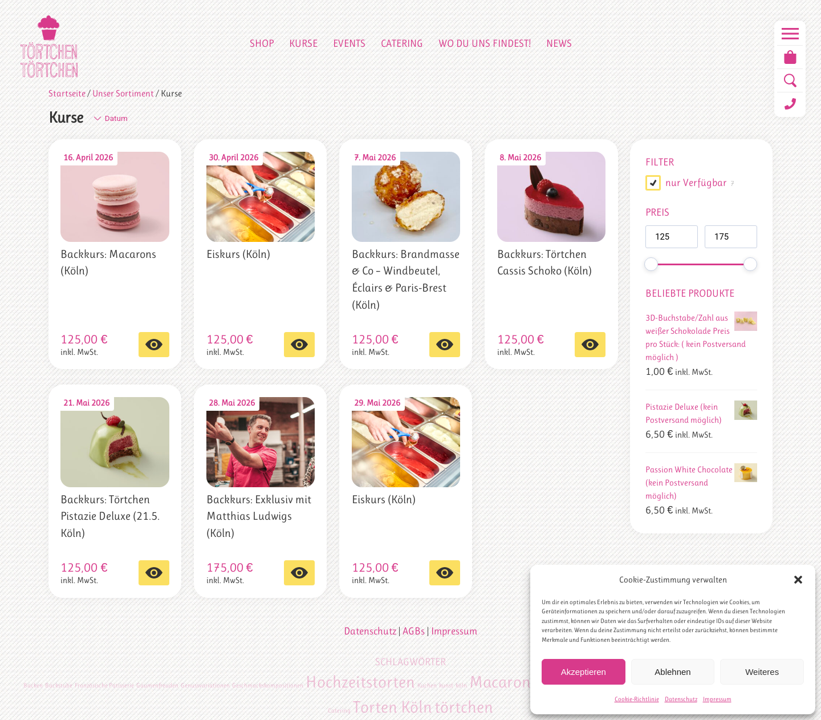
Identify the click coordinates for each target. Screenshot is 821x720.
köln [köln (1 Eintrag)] (461, 685)
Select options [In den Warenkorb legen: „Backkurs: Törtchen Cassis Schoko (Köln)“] (590, 344)
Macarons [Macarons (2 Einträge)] (503, 681)
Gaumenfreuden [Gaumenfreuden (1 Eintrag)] (157, 685)
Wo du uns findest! (484, 43)
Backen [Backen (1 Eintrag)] (33, 685)
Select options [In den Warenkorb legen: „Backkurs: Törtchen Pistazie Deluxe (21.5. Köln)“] (154, 572)
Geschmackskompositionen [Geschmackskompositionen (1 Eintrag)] (267, 685)
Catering (402, 43)
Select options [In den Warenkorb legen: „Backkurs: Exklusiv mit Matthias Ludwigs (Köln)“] (299, 572)
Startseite (67, 93)
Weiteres (762, 672)
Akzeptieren (583, 672)
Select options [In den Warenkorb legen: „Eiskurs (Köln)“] (299, 344)
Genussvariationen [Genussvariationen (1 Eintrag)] (205, 685)
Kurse (303, 43)
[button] (798, 579)
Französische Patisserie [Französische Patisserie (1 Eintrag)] (104, 685)
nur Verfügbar (696, 182)
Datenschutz (681, 699)
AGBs (414, 631)
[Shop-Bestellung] (164, 118)
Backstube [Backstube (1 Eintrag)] (58, 685)
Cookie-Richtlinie (637, 699)
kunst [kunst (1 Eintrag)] (446, 685)
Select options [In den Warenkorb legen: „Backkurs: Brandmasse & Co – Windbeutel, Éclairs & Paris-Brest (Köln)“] (444, 344)
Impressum (717, 699)
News (559, 43)
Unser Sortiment (123, 93)
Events (349, 43)
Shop (262, 43)
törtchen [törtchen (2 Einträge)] (463, 707)
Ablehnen (672, 672)
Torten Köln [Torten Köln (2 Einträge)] (392, 707)
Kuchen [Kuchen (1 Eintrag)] (427, 685)
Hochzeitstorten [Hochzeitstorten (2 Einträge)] (360, 681)
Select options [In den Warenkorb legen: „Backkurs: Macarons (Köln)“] (154, 344)
